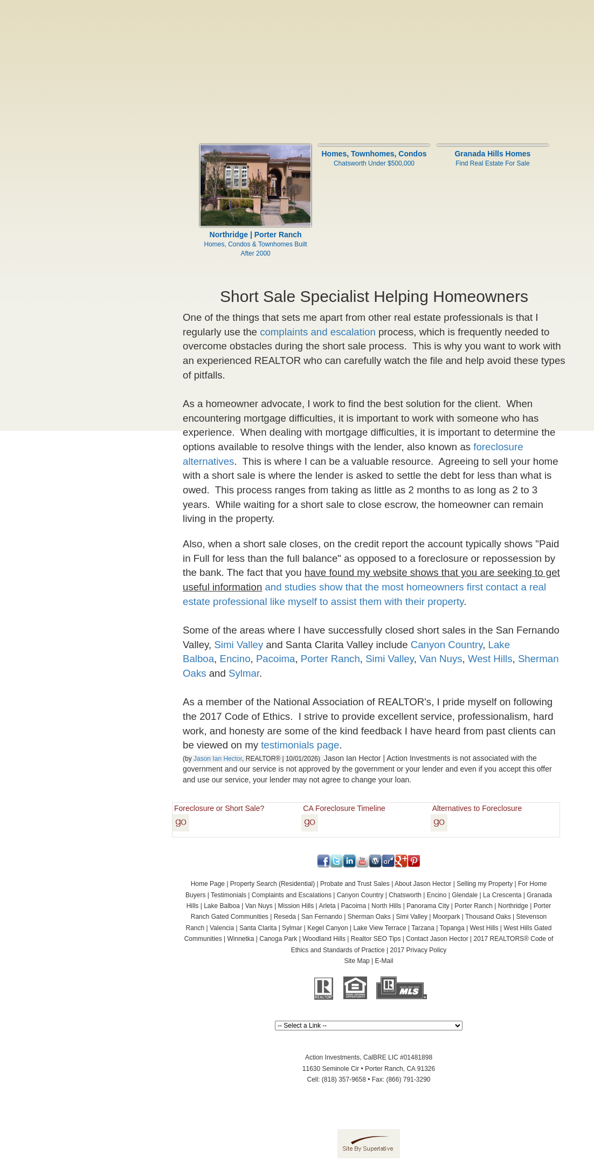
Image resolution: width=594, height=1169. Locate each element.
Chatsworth (405, 895)
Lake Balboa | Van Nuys (238, 906)
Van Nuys (440, 658)
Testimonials (228, 895)
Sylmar (244, 673)
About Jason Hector (423, 884)
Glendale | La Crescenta (486, 895)
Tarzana (422, 928)
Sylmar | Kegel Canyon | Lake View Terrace (344, 928)
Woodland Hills (324, 939)
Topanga (452, 928)
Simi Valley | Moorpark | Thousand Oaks (453, 916)
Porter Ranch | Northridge (491, 906)
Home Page (208, 884)
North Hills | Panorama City (410, 906)
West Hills (490, 658)
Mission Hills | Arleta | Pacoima (322, 906)
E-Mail (384, 961)
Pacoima (275, 658)
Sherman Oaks (369, 916)
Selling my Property (485, 884)
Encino (234, 658)
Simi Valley (238, 644)
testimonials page (300, 745)
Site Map (356, 961)
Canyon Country (446, 644)
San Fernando (321, 916)
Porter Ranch (329, 658)
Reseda (285, 916)
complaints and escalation (318, 332)
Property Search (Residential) (272, 884)
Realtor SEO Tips (376, 939)
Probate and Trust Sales (355, 884)
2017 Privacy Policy (418, 950)
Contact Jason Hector (437, 939)
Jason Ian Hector (218, 758)
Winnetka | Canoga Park (262, 939)
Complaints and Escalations (291, 895)
